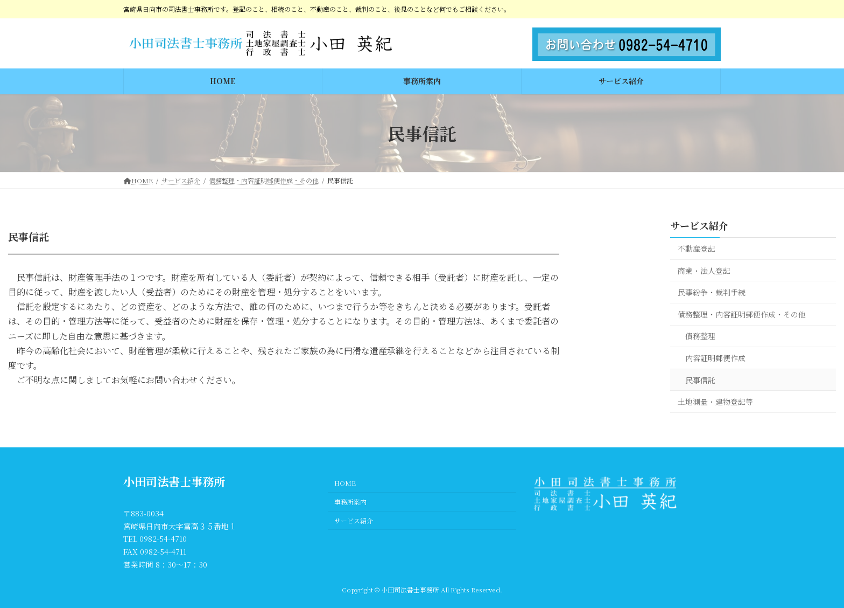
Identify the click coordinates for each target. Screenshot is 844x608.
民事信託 (700, 380)
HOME (345, 482)
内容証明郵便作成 (715, 358)
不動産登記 (696, 248)
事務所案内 (350, 501)
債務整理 (700, 335)
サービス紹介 (699, 225)
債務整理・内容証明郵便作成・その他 (742, 314)
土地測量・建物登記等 (715, 401)
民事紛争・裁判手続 (711, 292)
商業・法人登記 (704, 270)
